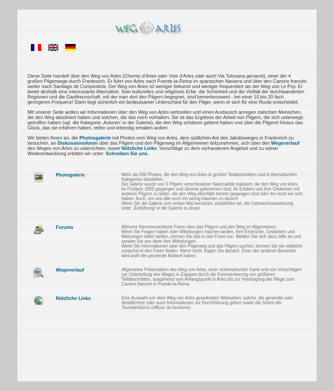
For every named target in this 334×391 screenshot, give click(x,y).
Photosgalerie (95, 137)
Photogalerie (70, 174)
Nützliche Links (139, 148)
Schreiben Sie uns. (127, 153)
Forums (64, 227)
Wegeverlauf (285, 143)
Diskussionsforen (77, 143)
